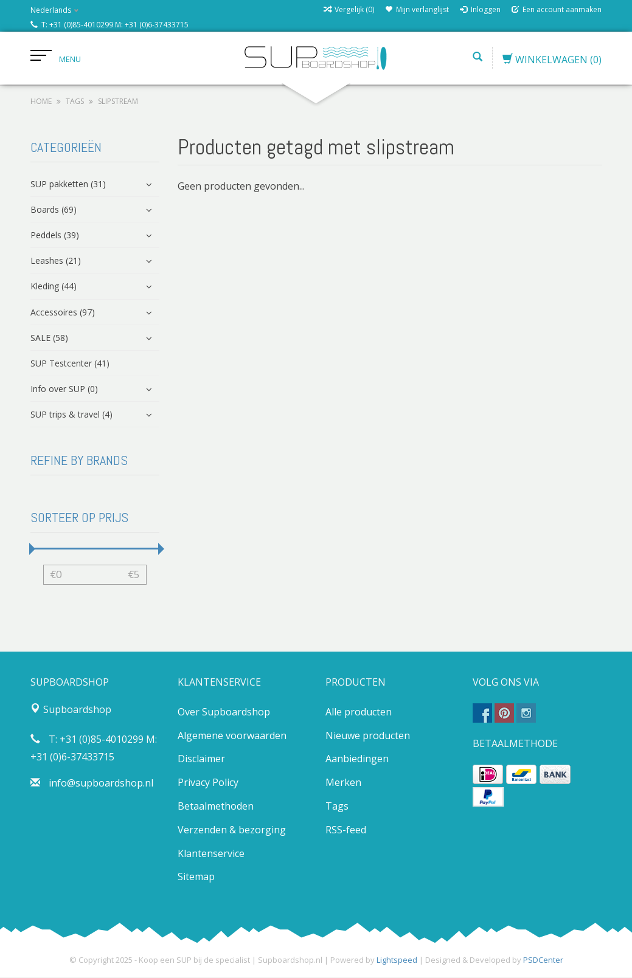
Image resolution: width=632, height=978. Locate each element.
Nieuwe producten (367, 735)
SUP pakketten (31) (68, 184)
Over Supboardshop (224, 712)
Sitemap (196, 877)
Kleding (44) (53, 286)
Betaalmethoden (216, 806)
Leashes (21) (55, 261)
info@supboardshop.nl (101, 783)
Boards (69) (53, 210)
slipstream (118, 102)
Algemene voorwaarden (232, 735)
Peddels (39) (54, 235)
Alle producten (358, 712)
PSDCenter (543, 960)
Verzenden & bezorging (232, 830)
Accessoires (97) (62, 312)
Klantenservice (211, 853)
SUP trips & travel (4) (71, 415)
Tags (75, 102)
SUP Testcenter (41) (69, 364)
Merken (343, 783)
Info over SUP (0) (64, 389)
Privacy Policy (208, 783)
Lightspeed (397, 960)
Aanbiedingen (357, 759)
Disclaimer (201, 759)
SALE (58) (49, 338)
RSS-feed (345, 830)
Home (41, 102)
